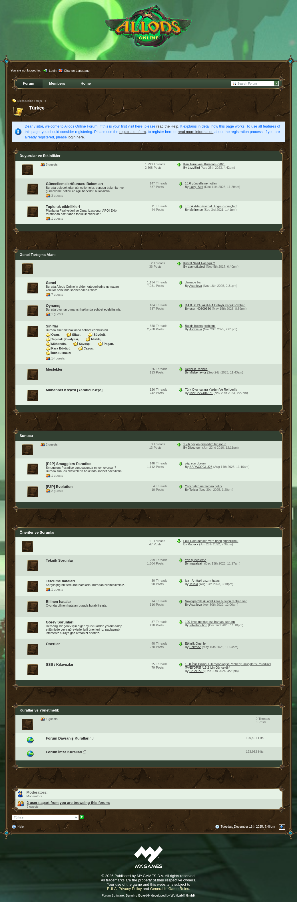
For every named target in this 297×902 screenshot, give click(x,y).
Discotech (194, 447)
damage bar (193, 282)
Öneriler (53, 644)
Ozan (55, 334)
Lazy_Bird (196, 186)
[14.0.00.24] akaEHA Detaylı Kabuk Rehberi (215, 305)
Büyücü (99, 334)
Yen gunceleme (195, 560)
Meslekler (54, 369)
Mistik (95, 339)
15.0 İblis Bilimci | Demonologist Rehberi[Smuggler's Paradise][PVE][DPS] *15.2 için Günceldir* (228, 665)
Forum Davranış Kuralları (68, 738)
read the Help (167, 126)
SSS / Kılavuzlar (60, 664)
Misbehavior (197, 372)
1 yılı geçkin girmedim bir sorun (204, 444)
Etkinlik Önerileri (196, 643)
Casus (88, 348)
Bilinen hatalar (58, 601)
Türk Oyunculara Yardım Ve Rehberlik (211, 389)
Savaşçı (85, 343)
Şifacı (76, 334)
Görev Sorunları (60, 622)
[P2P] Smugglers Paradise (68, 464)
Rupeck (193, 544)
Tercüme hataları (60, 581)
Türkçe (37, 108)
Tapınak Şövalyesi (64, 339)
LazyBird (194, 167)
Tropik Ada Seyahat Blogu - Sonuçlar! (211, 206)
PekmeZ (195, 647)
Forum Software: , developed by (148, 895)
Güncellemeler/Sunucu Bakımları (74, 184)
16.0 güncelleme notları (201, 183)
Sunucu (26, 436)
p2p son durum (195, 463)
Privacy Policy (130, 889)
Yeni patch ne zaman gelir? (203, 486)
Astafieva (195, 285)
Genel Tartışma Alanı (38, 255)
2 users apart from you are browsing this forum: (68, 802)
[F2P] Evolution (59, 486)
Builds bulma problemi (200, 325)
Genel (51, 283)
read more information (195, 132)
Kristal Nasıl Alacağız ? (199, 263)
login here (76, 137)
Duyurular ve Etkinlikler (40, 156)
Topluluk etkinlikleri (63, 206)
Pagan (108, 343)
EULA (112, 889)
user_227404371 (201, 393)
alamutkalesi (196, 266)
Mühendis (58, 343)
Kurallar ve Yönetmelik (39, 710)
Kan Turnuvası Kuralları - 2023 (204, 164)
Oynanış (53, 305)
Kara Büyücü (61, 348)
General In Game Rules (169, 889)
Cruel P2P (196, 671)
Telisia (193, 489)
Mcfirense (196, 209)
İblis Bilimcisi (61, 352)
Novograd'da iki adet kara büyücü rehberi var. (216, 601)
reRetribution (198, 625)
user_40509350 (200, 308)
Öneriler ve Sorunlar (37, 532)
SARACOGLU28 (200, 466)
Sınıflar (52, 326)
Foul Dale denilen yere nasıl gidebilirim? (210, 541)
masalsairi (196, 563)
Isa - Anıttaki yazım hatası (203, 580)
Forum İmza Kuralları (64, 752)
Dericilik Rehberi (196, 369)
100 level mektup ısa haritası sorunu (210, 621)
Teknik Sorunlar (59, 560)
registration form (132, 132)
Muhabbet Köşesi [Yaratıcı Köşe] (74, 390)
